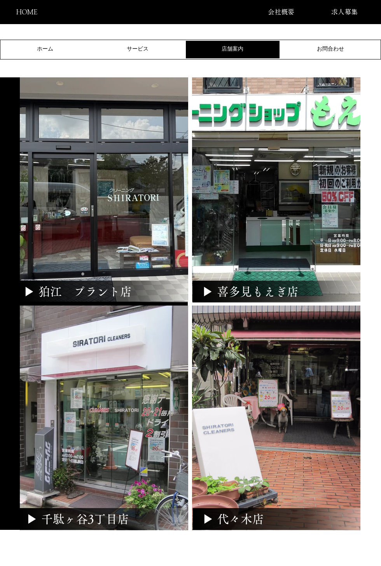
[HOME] (26, 12)
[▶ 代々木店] (233, 519)
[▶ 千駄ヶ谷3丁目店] (78, 519)
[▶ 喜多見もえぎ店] (250, 291)
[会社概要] (281, 12)
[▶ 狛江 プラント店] (78, 291)
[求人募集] (344, 12)
